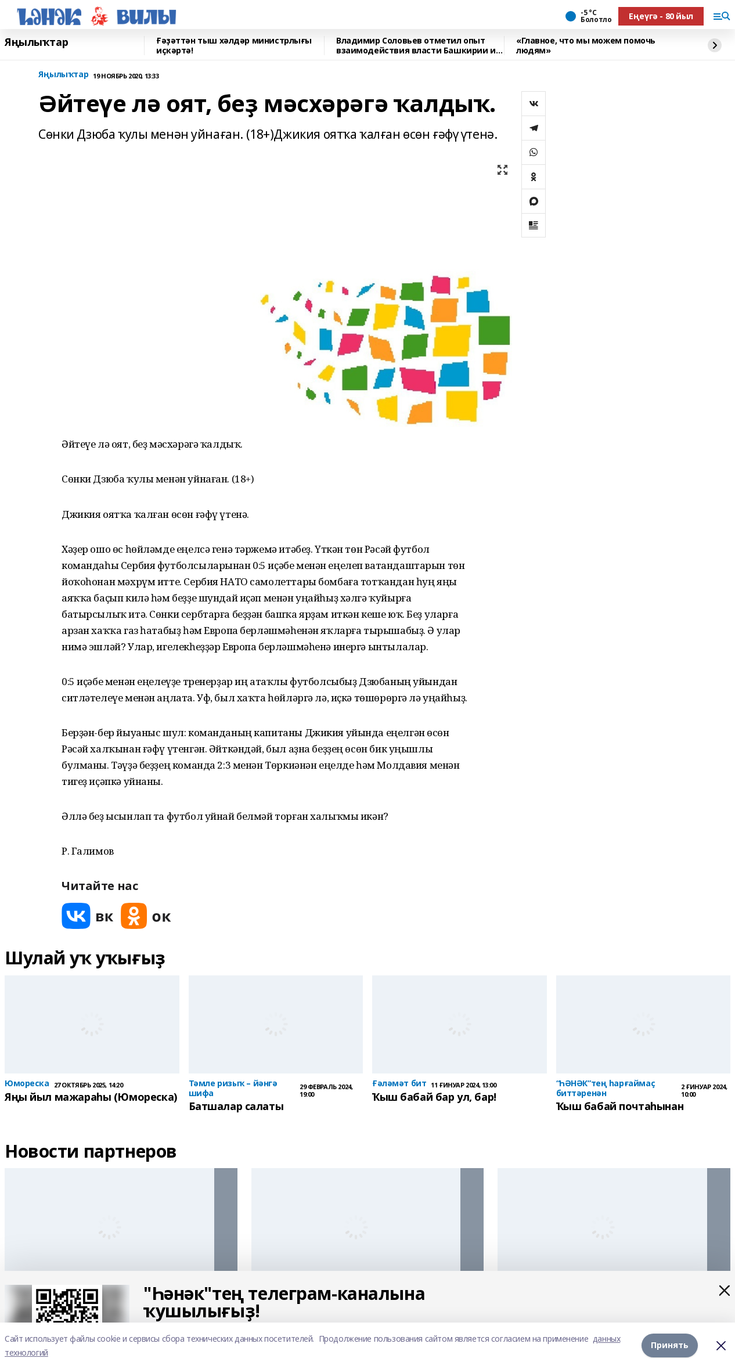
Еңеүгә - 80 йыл (661, 15)
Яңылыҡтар (36, 42)
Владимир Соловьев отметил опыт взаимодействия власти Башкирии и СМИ (416, 45)
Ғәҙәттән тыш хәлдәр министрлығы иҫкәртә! (234, 45)
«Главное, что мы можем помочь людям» (585, 45)
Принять (670, 1345)
